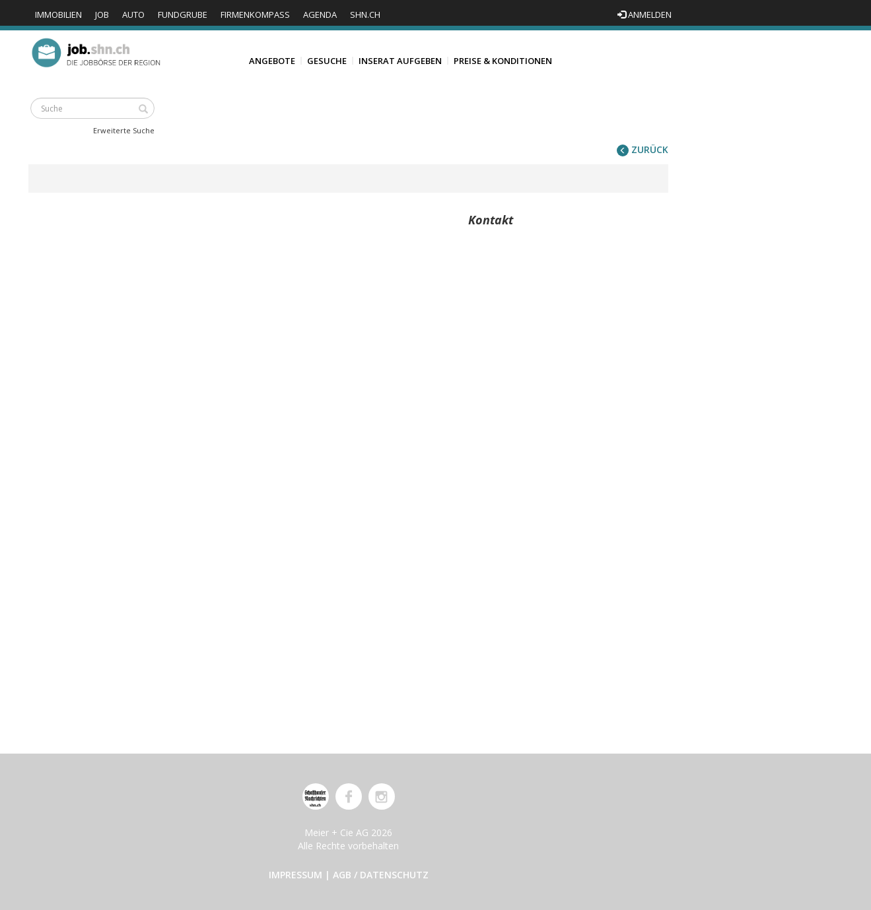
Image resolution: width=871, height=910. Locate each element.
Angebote (272, 61)
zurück (642, 149)
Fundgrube (182, 14)
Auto (133, 14)
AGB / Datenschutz (381, 874)
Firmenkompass (255, 14)
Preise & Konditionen (503, 61)
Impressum (295, 874)
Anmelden (644, 14)
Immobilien (58, 14)
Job (102, 14)
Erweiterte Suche (124, 130)
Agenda (320, 14)
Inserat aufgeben (400, 61)
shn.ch (365, 14)
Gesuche (327, 61)
